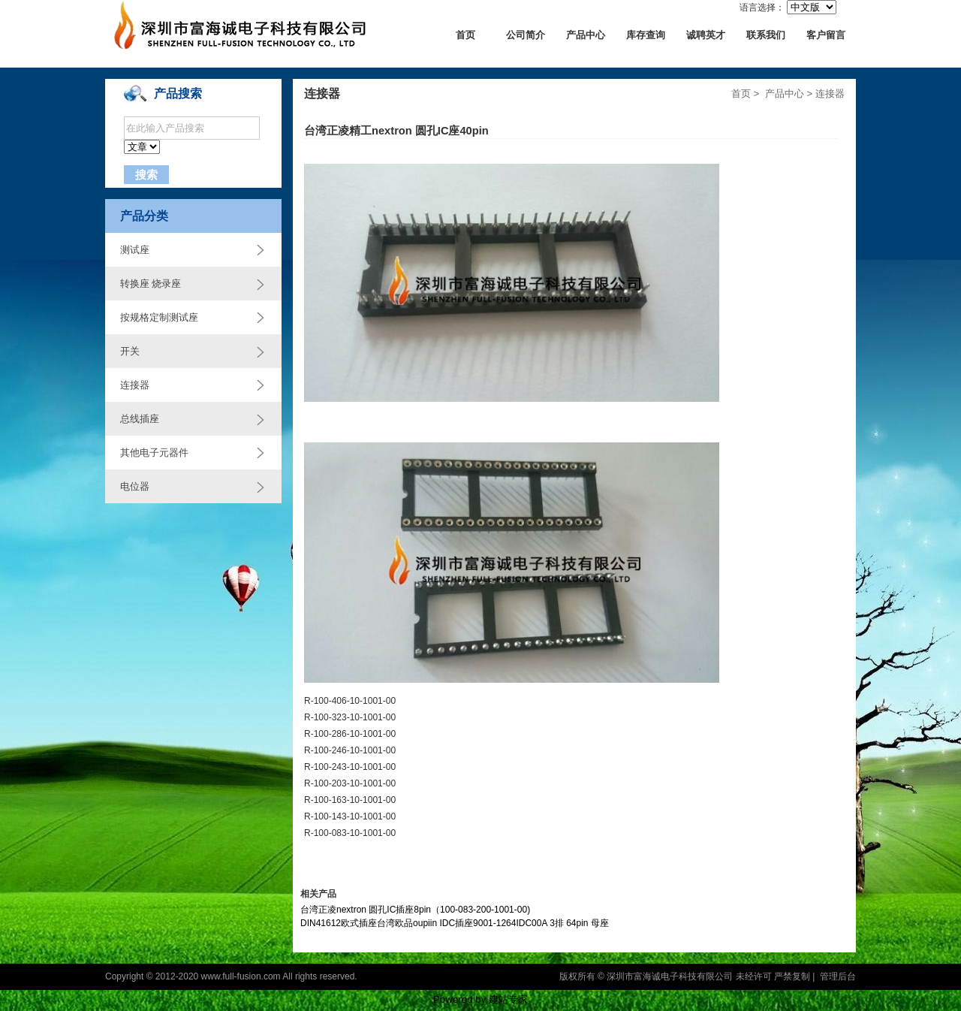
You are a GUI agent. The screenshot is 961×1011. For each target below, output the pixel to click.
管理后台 (838, 976)
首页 (465, 35)
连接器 (134, 385)
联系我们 (765, 35)
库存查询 (645, 35)
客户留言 (825, 35)
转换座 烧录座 (150, 283)
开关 (130, 351)
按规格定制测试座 (159, 317)
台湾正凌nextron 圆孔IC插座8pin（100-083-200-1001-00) (415, 909)
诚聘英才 (705, 35)
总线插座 (139, 418)
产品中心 (585, 35)
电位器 (134, 486)
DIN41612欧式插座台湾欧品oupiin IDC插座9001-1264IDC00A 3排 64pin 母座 (454, 923)
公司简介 (525, 35)
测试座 (134, 249)
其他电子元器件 (154, 452)
